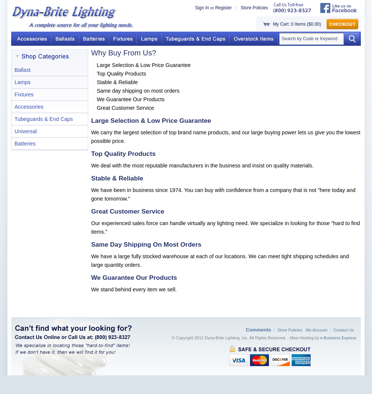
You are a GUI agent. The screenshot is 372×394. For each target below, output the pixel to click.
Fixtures (24, 94)
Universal (26, 131)
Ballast (23, 70)
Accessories (29, 107)
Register (223, 7)
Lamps (23, 82)
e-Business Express (338, 338)
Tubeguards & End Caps (44, 119)
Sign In (202, 7)
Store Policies (254, 7)
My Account (316, 330)
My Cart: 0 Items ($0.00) (297, 24)
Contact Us (344, 330)
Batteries (25, 144)
